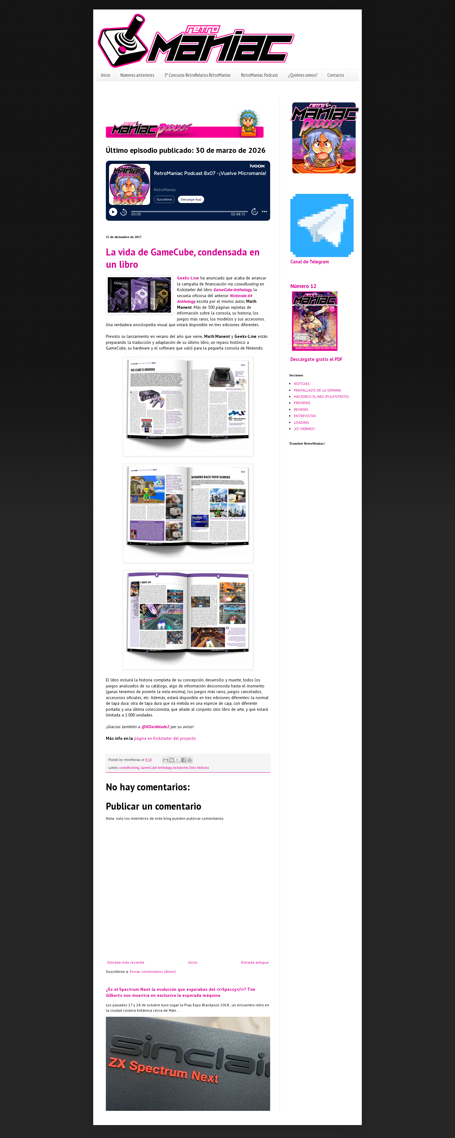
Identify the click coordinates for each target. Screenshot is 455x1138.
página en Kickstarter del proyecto (165, 738)
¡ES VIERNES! (304, 428)
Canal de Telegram (309, 262)
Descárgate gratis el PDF (316, 359)
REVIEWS (301, 409)
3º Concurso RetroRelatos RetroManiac (197, 75)
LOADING (301, 422)
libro (192, 767)
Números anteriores (137, 75)
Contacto (335, 75)
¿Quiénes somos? (302, 75)
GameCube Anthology (232, 289)
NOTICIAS (302, 383)
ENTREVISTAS (305, 415)
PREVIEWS (302, 402)
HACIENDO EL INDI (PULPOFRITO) (321, 396)
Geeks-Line (188, 278)
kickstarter (180, 767)
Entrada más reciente (125, 962)
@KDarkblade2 (155, 726)
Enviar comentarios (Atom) (153, 971)
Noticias (203, 767)
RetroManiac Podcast (259, 75)
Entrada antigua (255, 962)
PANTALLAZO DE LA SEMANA (317, 390)
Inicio (105, 75)
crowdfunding (129, 767)
